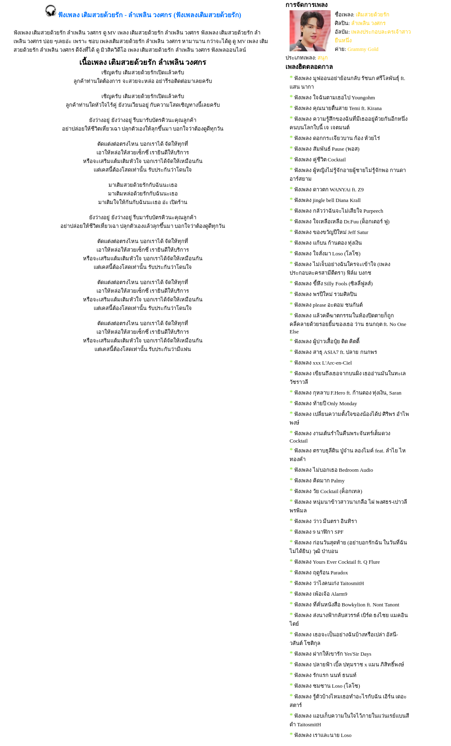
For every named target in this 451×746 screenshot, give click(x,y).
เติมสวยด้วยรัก (372, 14)
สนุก (323, 58)
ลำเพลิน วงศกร (368, 23)
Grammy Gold (362, 49)
